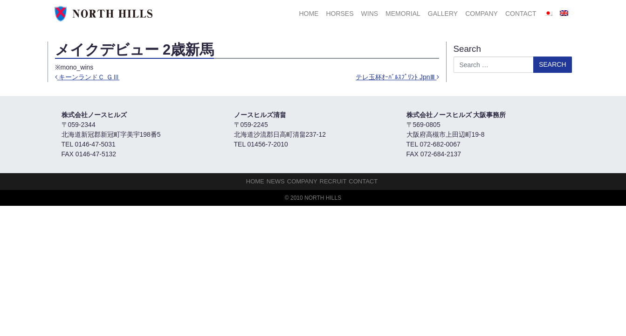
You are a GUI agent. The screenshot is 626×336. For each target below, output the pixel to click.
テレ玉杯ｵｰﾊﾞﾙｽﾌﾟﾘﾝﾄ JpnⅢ (397, 77)
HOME (308, 13)
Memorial (402, 13)
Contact (521, 13)
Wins (369, 13)
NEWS (276, 181)
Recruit (333, 181)
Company (481, 13)
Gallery (443, 13)
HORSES (339, 13)
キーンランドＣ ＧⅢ (87, 77)
